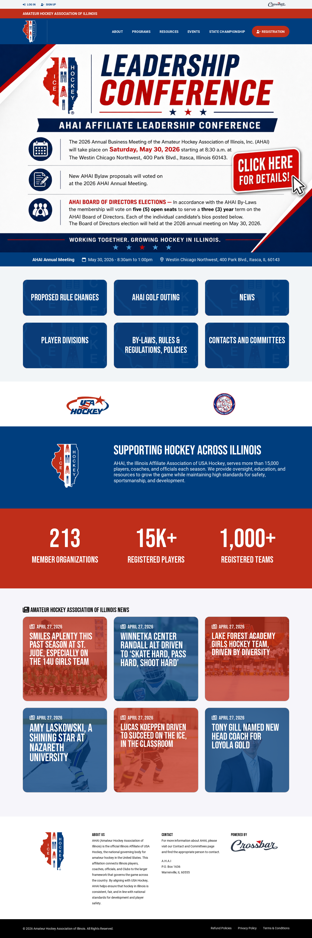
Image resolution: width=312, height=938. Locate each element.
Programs (141, 31)
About (117, 31)
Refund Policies (221, 928)
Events (194, 31)
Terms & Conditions (276, 928)
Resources (169, 31)
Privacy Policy (247, 928)
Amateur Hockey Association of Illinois (60, 13)
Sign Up (48, 5)
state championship (227, 31)
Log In (29, 5)
